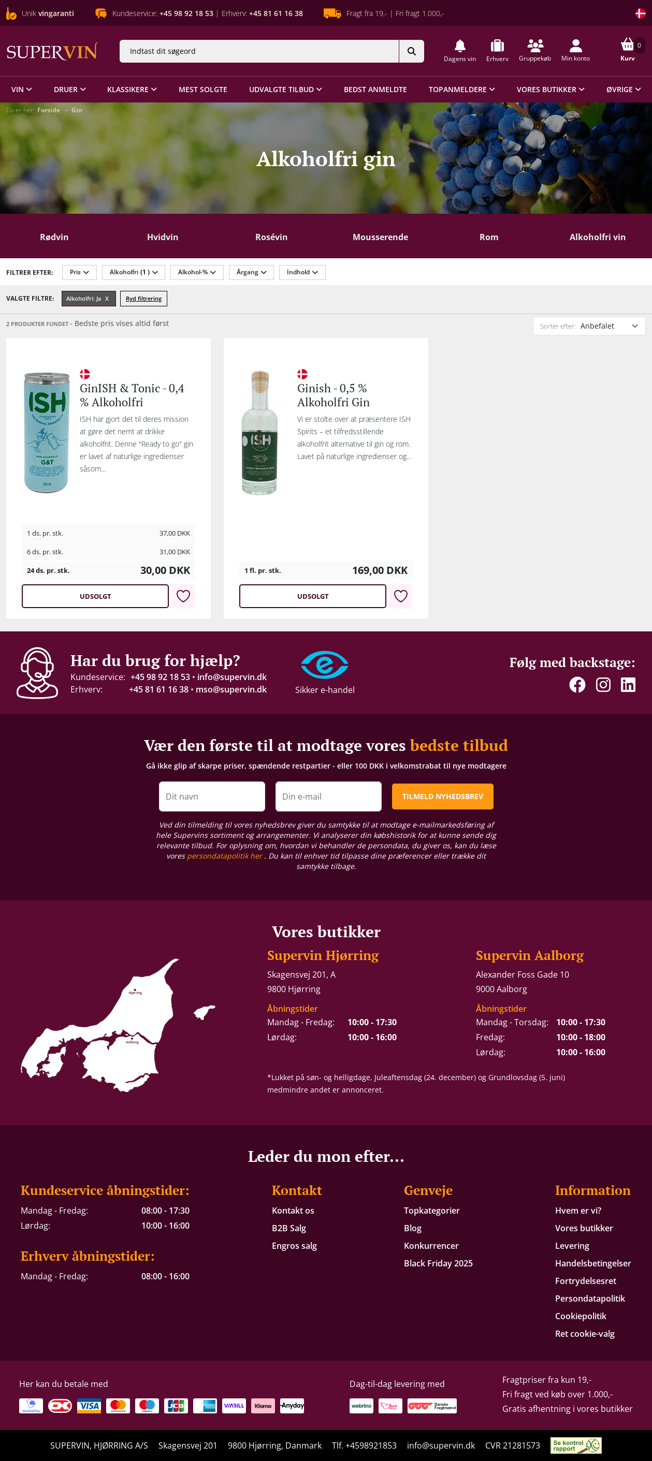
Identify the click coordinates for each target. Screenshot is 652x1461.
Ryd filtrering (144, 298)
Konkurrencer (431, 1245)
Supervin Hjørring (323, 955)
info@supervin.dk (232, 677)
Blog (413, 1228)
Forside (48, 110)
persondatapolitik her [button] (225, 856)
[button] (460, 51)
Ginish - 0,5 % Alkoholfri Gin (333, 394)
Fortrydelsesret (585, 1281)
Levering (572, 1245)
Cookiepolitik (580, 1316)
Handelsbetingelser (593, 1263)
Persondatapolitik (590, 1298)
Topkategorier (432, 1210)
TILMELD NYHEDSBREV (442, 796)
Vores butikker (584, 1228)
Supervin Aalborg (530, 955)
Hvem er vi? (578, 1210)
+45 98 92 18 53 (160, 677)
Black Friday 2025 (438, 1263)
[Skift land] (640, 13)
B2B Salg (289, 1228)
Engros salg (294, 1245)
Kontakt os (293, 1210)
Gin (76, 110)
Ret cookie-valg (585, 1333)
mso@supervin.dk (231, 689)
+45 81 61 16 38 (159, 689)
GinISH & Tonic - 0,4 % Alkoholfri (132, 394)
